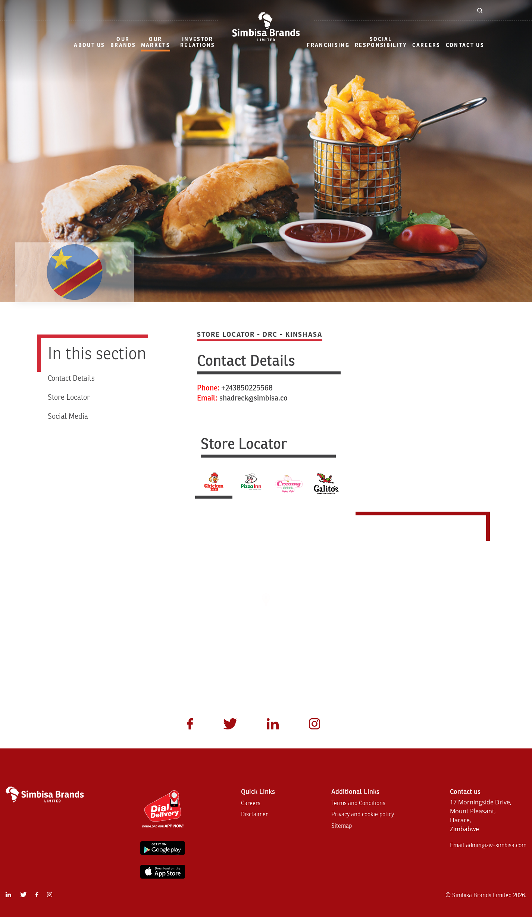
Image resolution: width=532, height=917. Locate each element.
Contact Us (465, 45)
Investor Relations (197, 42)
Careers (426, 45)
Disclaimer (254, 814)
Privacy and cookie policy (362, 814)
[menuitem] (89, 46)
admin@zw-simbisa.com (496, 845)
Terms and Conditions (358, 803)
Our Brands (123, 42)
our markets (155, 42)
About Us (89, 45)
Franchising (328, 45)
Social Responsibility (381, 42)
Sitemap (341, 826)
